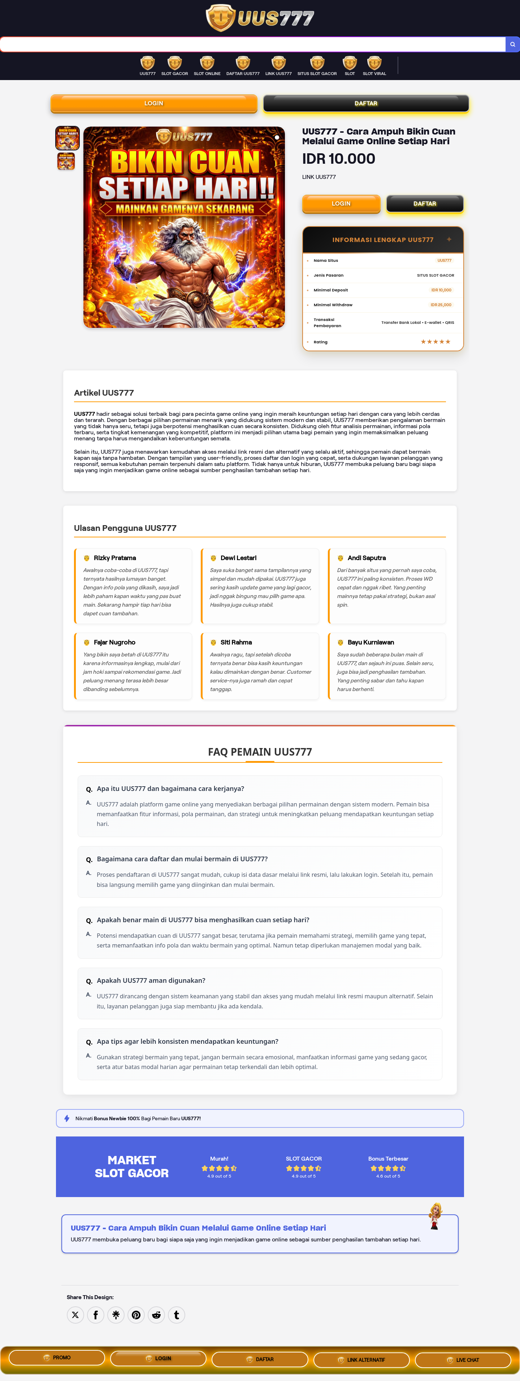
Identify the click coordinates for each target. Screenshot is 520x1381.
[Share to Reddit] (156, 1339)
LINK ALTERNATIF (361, 1359)
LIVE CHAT (463, 1358)
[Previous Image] (89, 233)
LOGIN (154, 106)
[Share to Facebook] (95, 1339)
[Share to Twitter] (75, 1339)
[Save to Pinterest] (136, 1339)
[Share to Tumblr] (176, 1339)
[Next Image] (279, 233)
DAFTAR (366, 106)
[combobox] (252, 45)
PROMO (57, 1359)
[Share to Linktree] (116, 1339)
